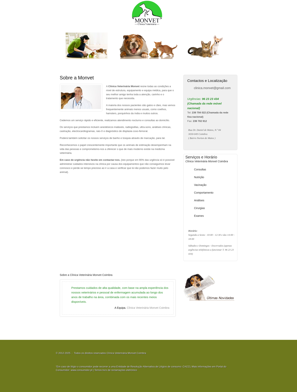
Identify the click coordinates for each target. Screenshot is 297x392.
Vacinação (200, 184)
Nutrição (199, 177)
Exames (199, 215)
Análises (199, 200)
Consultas (200, 169)
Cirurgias (199, 208)
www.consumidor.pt (81, 370)
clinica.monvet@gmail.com (212, 88)
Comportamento (203, 192)
